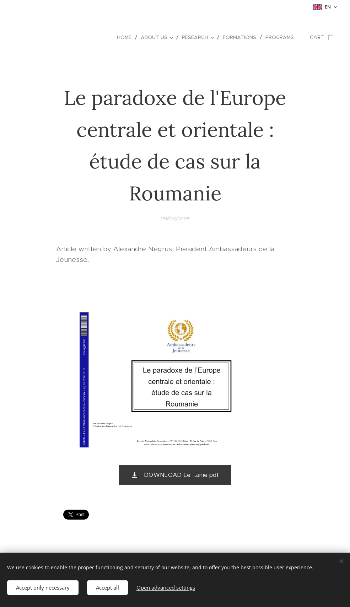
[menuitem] (126, 37)
